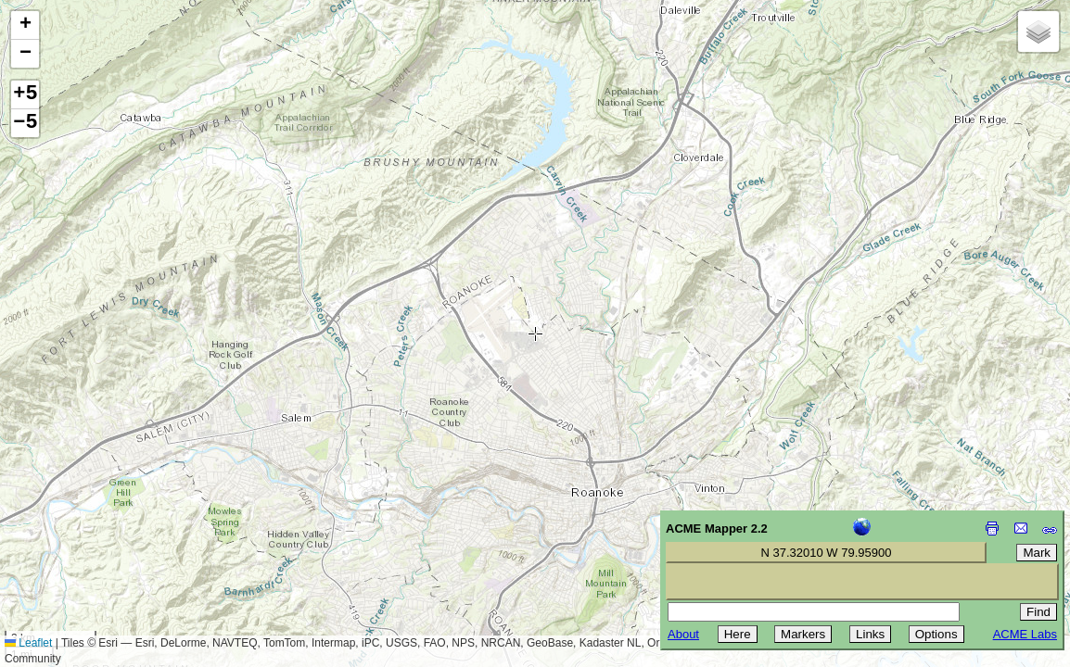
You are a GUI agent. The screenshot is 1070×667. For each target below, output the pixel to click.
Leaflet (28, 642)
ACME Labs (1025, 634)
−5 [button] (25, 123)
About (683, 634)
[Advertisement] (98, 535)
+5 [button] (25, 94)
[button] (25, 25)
